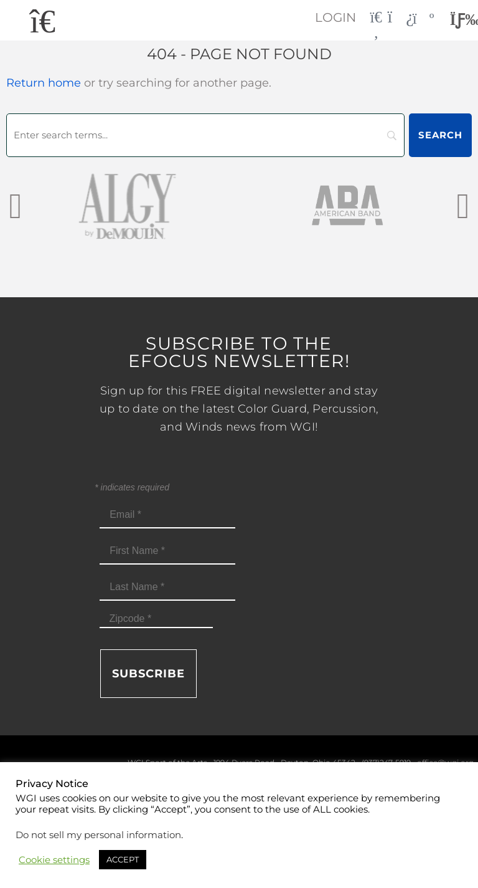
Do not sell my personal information (98, 835)
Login (335, 17)
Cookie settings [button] (54, 860)
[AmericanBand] (349, 205)
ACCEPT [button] (122, 859)
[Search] (205, 135)
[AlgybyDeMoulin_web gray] (129, 205)
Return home (43, 83)
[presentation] (15, 205)
